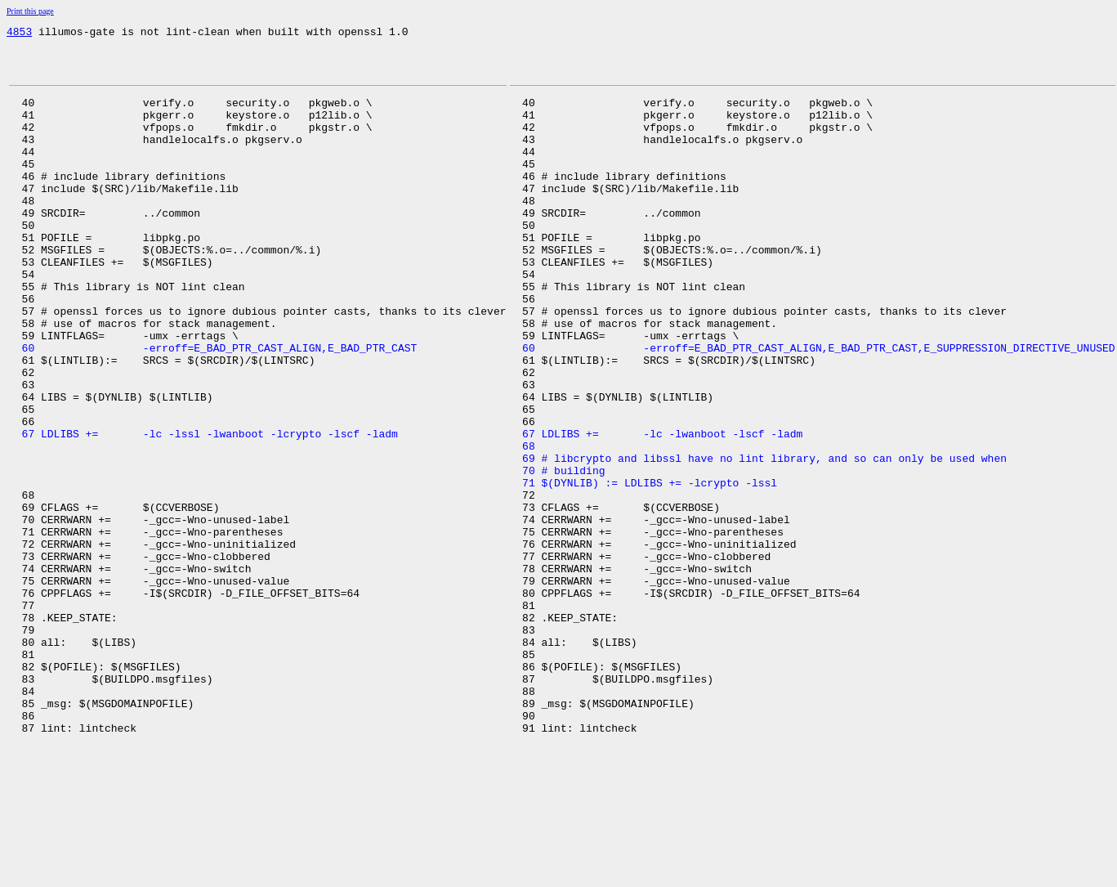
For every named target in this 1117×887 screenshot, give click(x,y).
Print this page (30, 11)
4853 (19, 33)
